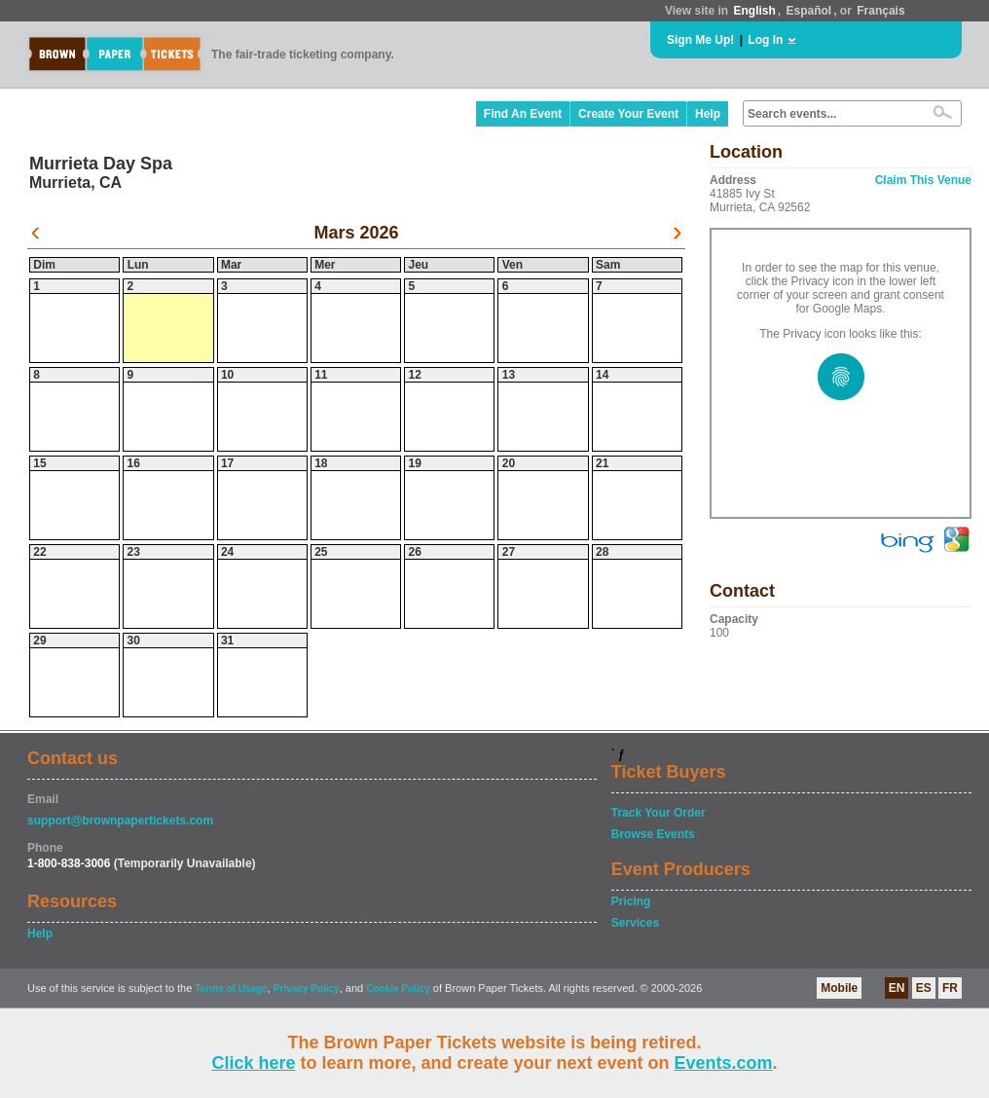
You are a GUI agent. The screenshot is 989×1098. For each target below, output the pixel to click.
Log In (765, 40)
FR (950, 988)
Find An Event (523, 114)
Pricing (631, 901)
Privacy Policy (307, 988)
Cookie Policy (398, 988)
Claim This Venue (923, 180)
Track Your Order (658, 813)
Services (635, 923)
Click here (253, 1063)
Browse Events (653, 834)
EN (897, 988)
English (754, 11)
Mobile (839, 988)
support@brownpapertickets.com (120, 820)
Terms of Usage (231, 988)
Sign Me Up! (700, 40)
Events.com (724, 1063)
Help (707, 114)
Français (880, 11)
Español (809, 11)
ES (924, 988)
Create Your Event (628, 114)
